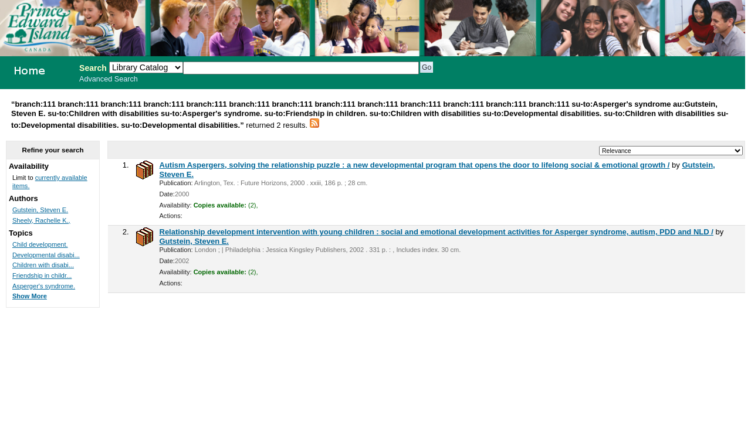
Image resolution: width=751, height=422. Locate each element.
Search (93, 68)
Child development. (40, 244)
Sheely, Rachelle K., (41, 220)
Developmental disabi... (46, 254)
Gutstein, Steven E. (194, 241)
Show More (29, 296)
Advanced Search (108, 79)
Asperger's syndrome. (43, 286)
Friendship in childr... (42, 275)
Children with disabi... (43, 264)
